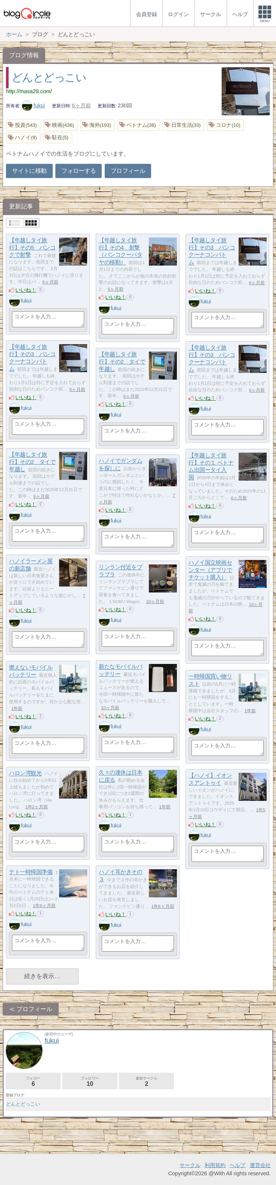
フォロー (33, 1081)
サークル (190, 1165)
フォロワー (89, 1081)
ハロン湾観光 (25, 773)
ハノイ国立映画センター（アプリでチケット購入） (210, 570)
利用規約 (215, 1165)
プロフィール (128, 171)
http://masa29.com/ (29, 91)
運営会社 (260, 1165)
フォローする (78, 171)
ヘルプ (237, 1165)
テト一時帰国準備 (30, 872)
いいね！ (25, 290)
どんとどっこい (49, 77)
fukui (33, 105)
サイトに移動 (29, 171)
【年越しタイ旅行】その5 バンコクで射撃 (32, 247)
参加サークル (146, 1081)
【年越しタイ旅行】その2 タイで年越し (122, 361)
